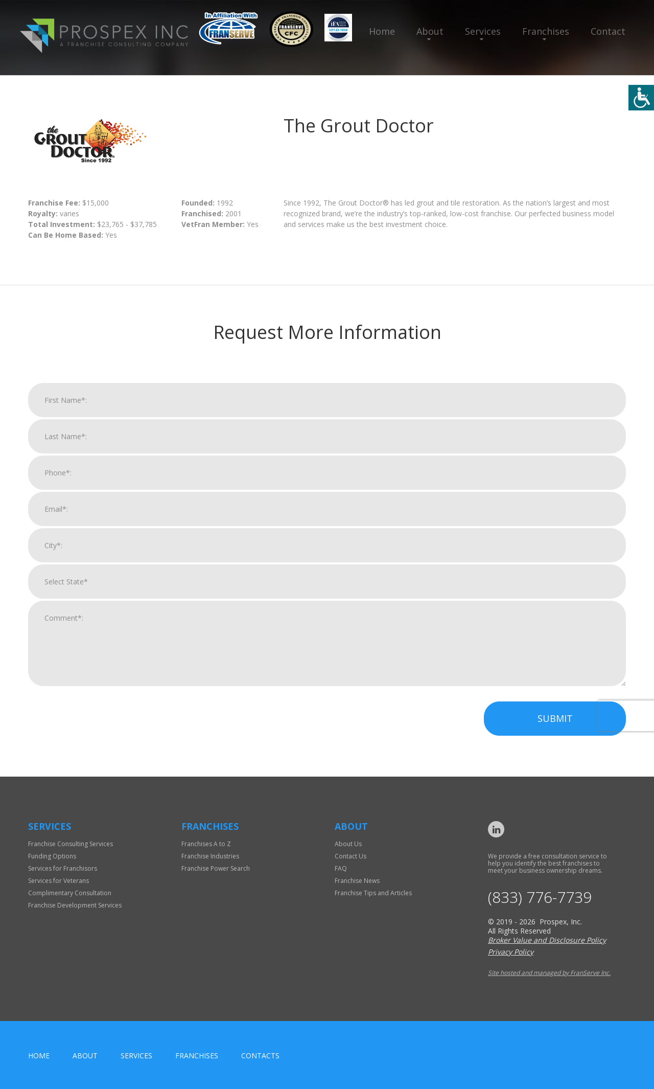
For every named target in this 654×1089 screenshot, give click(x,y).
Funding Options (52, 856)
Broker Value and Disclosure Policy (547, 940)
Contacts (260, 1055)
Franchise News (357, 880)
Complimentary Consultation (69, 893)
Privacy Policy (510, 952)
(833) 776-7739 (540, 897)
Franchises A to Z (206, 844)
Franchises (545, 31)
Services (483, 31)
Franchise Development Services (75, 905)
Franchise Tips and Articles (373, 893)
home (39, 1055)
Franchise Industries (210, 856)
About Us (348, 844)
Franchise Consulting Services (70, 844)
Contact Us (350, 856)
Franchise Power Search (215, 868)
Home (382, 31)
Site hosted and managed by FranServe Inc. (549, 972)
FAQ (341, 868)
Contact (608, 31)
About (429, 31)
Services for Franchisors (62, 868)
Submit (555, 728)
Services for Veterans (58, 880)
